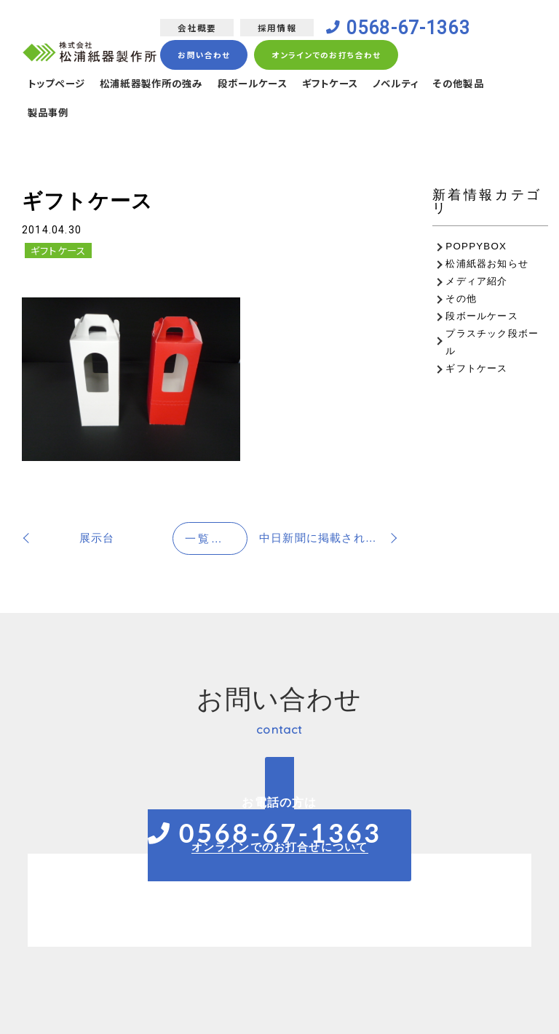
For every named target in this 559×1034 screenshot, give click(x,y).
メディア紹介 (476, 281)
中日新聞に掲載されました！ (328, 538)
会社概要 (195, 28)
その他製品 (486, 85)
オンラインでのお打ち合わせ (326, 56)
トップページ (59, 85)
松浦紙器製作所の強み (159, 85)
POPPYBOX (476, 246)
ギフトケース (350, 85)
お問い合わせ (202, 56)
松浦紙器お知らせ (486, 263)
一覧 (216, 538)
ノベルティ (420, 85)
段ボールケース (267, 85)
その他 (461, 298)
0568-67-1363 (410, 28)
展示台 (97, 538)
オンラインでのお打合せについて (279, 847)
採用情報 (275, 28)
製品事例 (50, 115)
